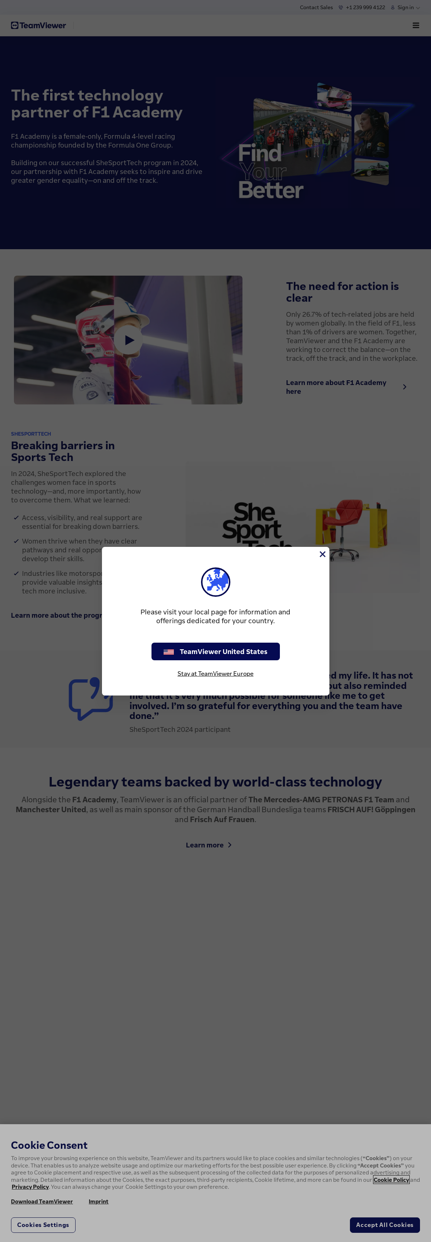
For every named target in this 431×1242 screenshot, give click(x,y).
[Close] (322, 554)
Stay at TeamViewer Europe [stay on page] (215, 673)
